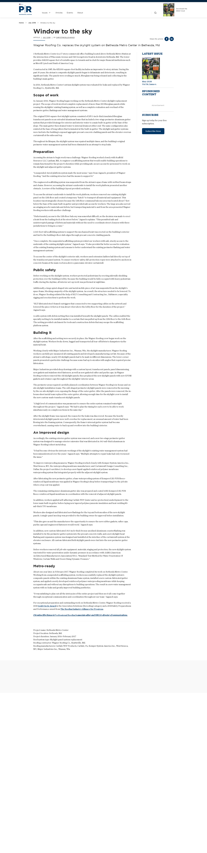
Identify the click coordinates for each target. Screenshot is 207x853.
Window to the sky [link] (47, 23)
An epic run (144, 796)
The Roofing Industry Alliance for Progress (81, 609)
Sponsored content (151, 93)
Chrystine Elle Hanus (65, 37)
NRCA (141, 824)
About (80, 13)
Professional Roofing (80, 615)
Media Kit (92, 831)
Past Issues (117, 824)
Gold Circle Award (47, 606)
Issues (45, 13)
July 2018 (32, 23)
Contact (92, 824)
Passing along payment (94, 796)
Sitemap (185, 845)
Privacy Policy (117, 831)
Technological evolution (36, 796)
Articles (59, 13)
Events (70, 13)
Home (21, 23)
